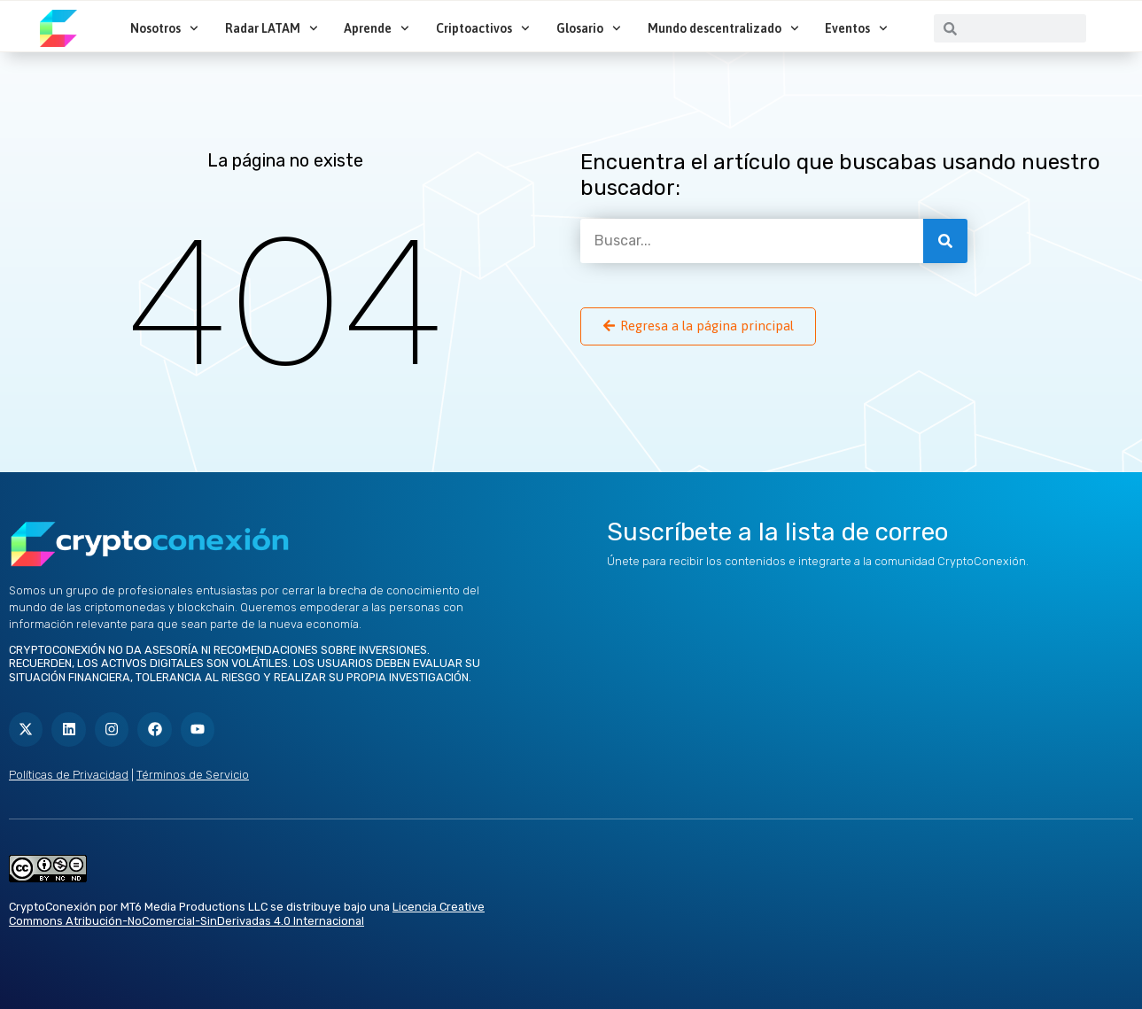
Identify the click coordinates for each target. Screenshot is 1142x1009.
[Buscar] (945, 241)
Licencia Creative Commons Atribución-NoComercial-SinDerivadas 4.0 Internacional (247, 914)
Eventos (856, 28)
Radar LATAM (271, 28)
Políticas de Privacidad (68, 774)
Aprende (376, 28)
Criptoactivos (483, 28)
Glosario (588, 28)
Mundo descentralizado (723, 28)
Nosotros (164, 28)
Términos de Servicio (192, 774)
